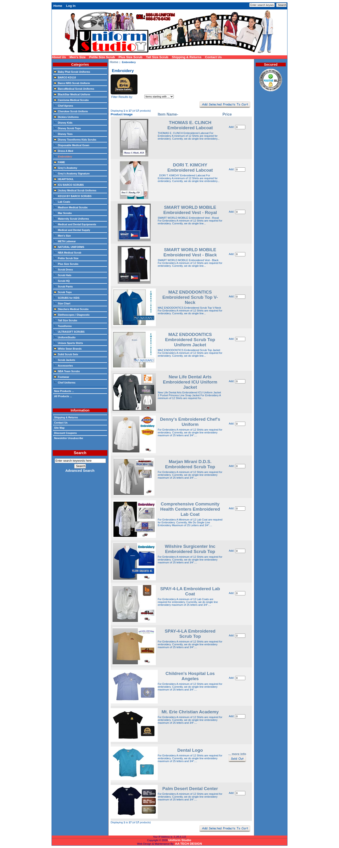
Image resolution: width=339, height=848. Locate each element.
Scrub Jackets (64, 359)
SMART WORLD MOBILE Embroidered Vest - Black (190, 252)
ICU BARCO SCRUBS (69, 184)
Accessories (63, 365)
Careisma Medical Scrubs (71, 99)
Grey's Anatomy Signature (72, 173)
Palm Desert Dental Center (190, 788)
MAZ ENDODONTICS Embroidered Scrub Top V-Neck (190, 297)
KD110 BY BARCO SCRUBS (73, 196)
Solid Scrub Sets (66, 354)
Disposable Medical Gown (71, 145)
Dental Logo (190, 750)
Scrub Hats (62, 275)
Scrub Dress (63, 269)
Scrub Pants (63, 286)
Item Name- (168, 114)
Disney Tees (63, 133)
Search (80, 453)
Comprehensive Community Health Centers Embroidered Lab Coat (190, 509)
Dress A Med (63, 150)
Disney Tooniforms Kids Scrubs (75, 139)
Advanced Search (79, 470)
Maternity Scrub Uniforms (71, 218)
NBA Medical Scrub (67, 252)
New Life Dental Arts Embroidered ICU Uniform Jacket (190, 382)
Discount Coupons (65, 433)
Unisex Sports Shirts (68, 342)
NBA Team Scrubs (67, 371)
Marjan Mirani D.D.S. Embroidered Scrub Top (190, 464)
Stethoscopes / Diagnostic (72, 314)
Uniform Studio (179, 840)
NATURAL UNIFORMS (69, 246)
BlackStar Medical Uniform (72, 94)
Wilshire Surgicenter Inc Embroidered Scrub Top (190, 549)
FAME (59, 162)
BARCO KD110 (65, 77)
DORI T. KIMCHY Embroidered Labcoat (190, 167)
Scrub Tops (63, 292)
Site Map (59, 427)
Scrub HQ (62, 280)
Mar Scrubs (63, 212)
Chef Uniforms (64, 382)
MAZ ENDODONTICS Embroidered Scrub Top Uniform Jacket (190, 339)
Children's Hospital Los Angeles (190, 676)
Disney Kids (63, 122)
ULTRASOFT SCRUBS (69, 331)
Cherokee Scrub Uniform (71, 111)
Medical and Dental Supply (72, 229)
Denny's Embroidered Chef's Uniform (190, 422)
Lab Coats (62, 201)
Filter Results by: (122, 97)
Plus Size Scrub (130, 57)
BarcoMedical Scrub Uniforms (74, 88)
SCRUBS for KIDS (67, 297)
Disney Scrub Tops (67, 128)
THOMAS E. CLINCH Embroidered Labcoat (190, 125)
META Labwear (65, 241)
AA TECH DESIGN (188, 843)
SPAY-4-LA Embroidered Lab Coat (190, 591)
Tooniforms (63, 325)
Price (227, 114)
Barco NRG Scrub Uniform (72, 83)
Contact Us (213, 57)
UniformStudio (65, 337)
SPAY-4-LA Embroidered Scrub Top (190, 634)
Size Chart (62, 303)
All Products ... (63, 396)
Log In (71, 6)
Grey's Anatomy (65, 167)
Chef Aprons (63, 105)
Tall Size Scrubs (65, 320)
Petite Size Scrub (102, 57)
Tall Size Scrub (157, 57)
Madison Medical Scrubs (71, 207)
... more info (237, 754)
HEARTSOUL (64, 179)
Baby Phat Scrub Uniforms (72, 71)
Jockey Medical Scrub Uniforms (75, 190)
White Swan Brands (68, 348)
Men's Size (77, 57)
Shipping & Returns (186, 57)
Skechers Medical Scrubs (71, 309)
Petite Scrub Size (66, 258)
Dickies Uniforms (66, 116)
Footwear (61, 376)
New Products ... (64, 391)
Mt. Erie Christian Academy (190, 711)
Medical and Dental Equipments (75, 224)
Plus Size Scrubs (66, 263)
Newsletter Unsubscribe (68, 438)
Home (57, 6)
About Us (59, 57)
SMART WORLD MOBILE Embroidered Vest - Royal (190, 210)
